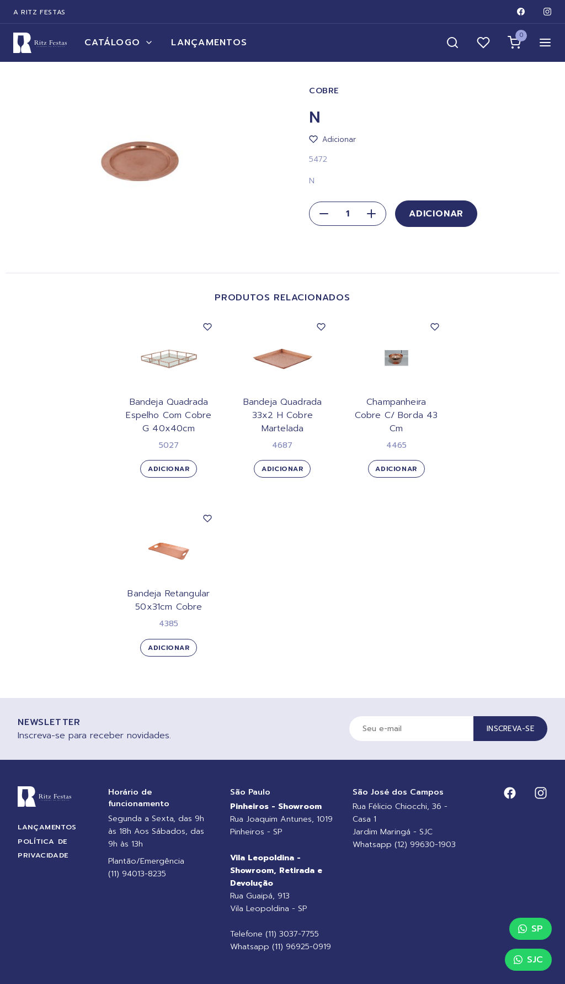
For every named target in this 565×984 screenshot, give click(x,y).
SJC (528, 959)
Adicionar (436, 213)
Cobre (324, 91)
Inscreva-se (510, 728)
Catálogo (118, 42)
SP (530, 928)
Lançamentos (209, 42)
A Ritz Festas (39, 12)
